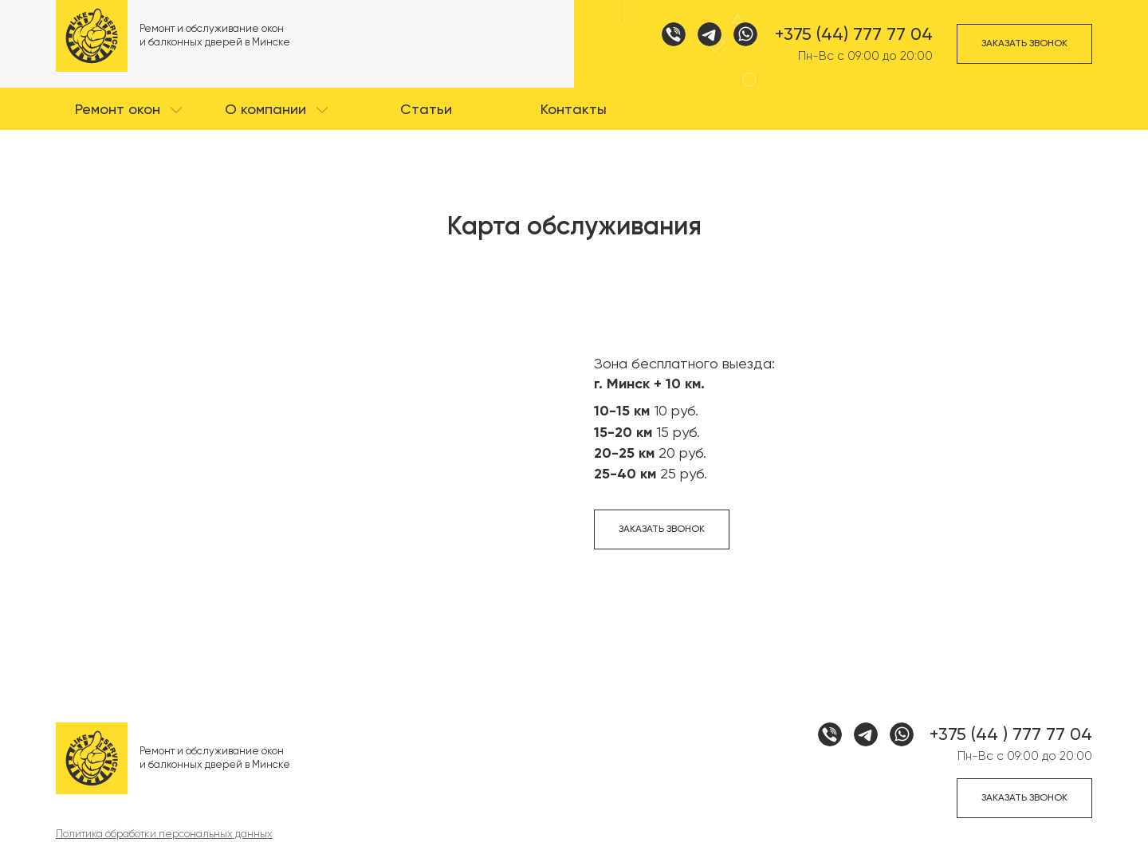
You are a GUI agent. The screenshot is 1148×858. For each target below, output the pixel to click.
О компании (265, 108)
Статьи (426, 108)
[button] (129, 109)
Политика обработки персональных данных (164, 834)
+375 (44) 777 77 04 (854, 34)
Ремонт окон (117, 108)
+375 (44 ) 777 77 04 (1011, 734)
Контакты (574, 108)
